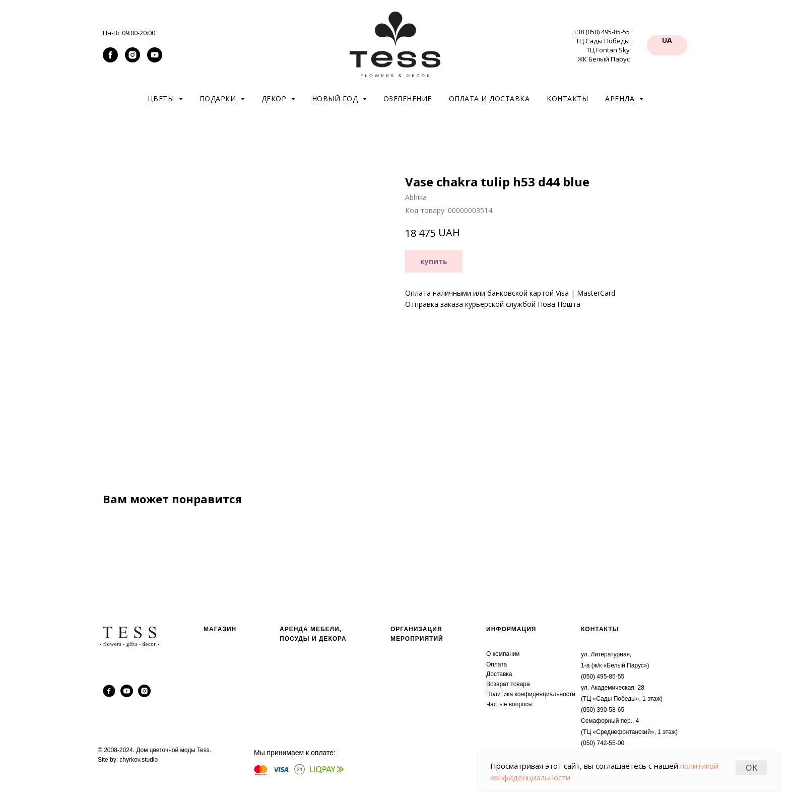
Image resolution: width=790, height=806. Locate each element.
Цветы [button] (162, 98)
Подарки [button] (219, 98)
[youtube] (154, 59)
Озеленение (407, 98)
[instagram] (132, 59)
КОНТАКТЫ (600, 629)
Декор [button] (275, 98)
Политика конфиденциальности (530, 694)
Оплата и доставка (489, 98)
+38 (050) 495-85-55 (601, 31)
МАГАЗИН (220, 629)
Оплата (496, 664)
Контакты (567, 98)
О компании (502, 653)
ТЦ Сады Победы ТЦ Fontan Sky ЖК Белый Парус (603, 49)
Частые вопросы (509, 704)
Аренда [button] (621, 98)
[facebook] (110, 59)
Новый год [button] (336, 98)
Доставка (499, 674)
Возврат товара (508, 684)
